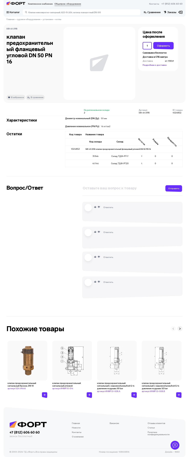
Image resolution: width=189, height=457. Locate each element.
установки (48, 19)
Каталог (13, 12)
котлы (58, 19)
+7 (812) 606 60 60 (172, 4)
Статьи (151, 428)
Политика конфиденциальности (159, 433)
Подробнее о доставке (155, 65)
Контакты (154, 4)
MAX (177, 452)
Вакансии (114, 423)
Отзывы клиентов (156, 423)
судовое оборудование (28, 19)
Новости (76, 428)
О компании (78, 437)
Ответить (108, 207)
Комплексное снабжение (40, 4)
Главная (10, 19)
